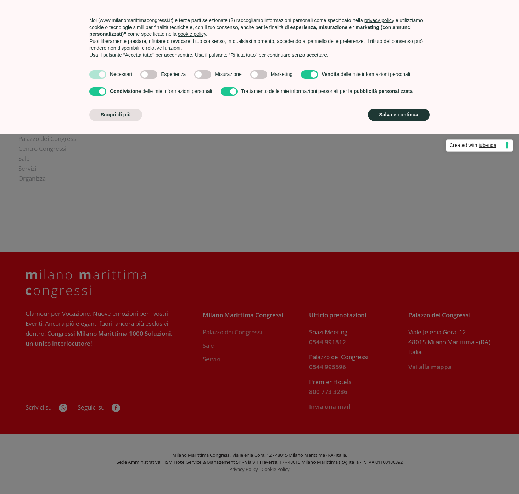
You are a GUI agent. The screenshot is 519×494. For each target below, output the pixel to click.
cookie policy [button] (192, 34)
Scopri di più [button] (116, 114)
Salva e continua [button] (398, 114)
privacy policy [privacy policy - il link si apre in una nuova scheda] (379, 20)
